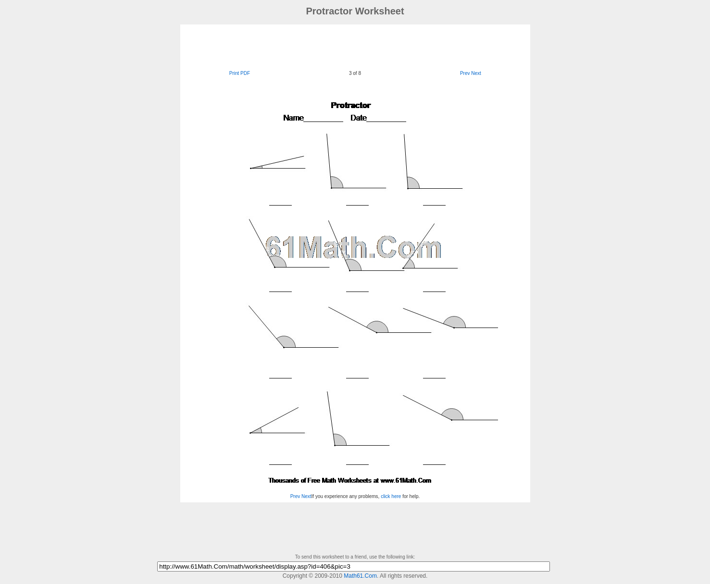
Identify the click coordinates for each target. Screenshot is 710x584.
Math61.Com (360, 575)
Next (476, 73)
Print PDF (239, 73)
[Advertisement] (355, 46)
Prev (465, 73)
